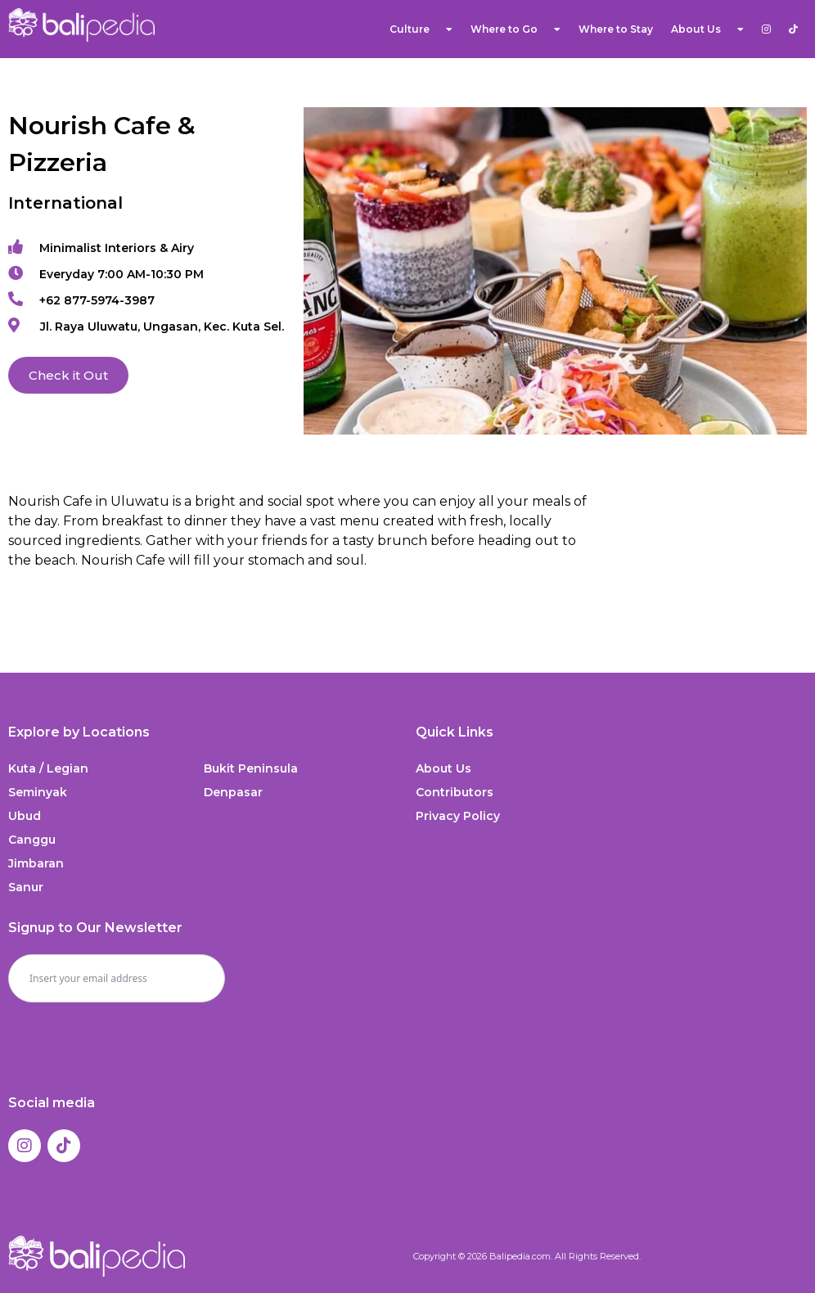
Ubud (24, 816)
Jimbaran (36, 863)
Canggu (32, 839)
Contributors (454, 792)
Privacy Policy (458, 816)
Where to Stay (616, 29)
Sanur (25, 887)
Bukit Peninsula (251, 768)
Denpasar (233, 792)
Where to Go (516, 29)
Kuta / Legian (48, 768)
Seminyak (37, 792)
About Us (707, 29)
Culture (421, 29)
